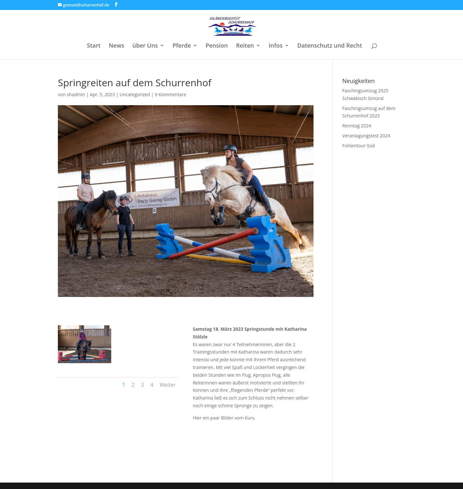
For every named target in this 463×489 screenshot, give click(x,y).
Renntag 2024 (356, 126)
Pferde (181, 46)
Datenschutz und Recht (329, 46)
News (116, 46)
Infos (276, 46)
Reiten (245, 46)
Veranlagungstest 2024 (366, 136)
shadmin (76, 94)
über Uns (145, 46)
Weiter (168, 384)
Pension (216, 46)
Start (93, 46)
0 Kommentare (170, 94)
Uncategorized (135, 94)
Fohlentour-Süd (358, 146)
